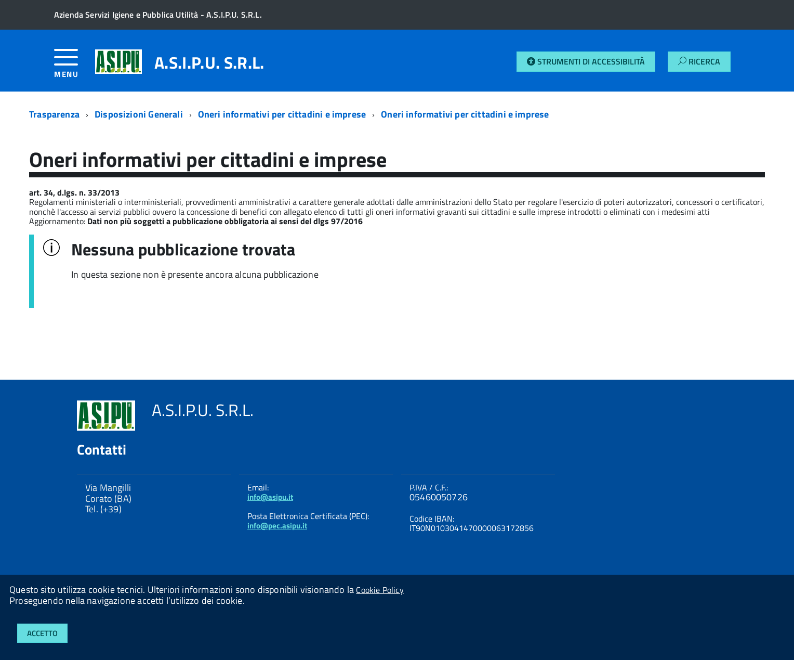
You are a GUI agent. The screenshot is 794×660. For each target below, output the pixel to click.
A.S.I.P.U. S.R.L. (209, 62)
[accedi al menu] (74, 67)
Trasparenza (54, 114)
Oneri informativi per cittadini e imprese (282, 114)
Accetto (42, 633)
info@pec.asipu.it (277, 526)
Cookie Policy (379, 590)
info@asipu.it (270, 497)
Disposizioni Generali (139, 114)
